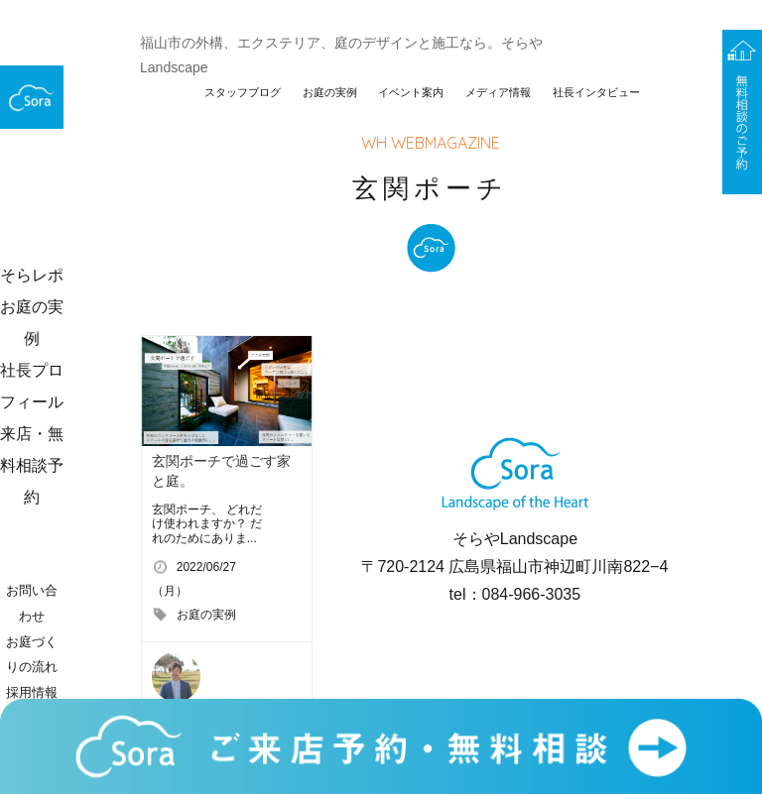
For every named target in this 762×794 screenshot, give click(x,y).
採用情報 (32, 692)
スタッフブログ (242, 92)
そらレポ (32, 275)
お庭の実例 (330, 92)
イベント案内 (411, 92)
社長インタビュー (596, 92)
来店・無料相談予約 (32, 465)
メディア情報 (498, 92)
